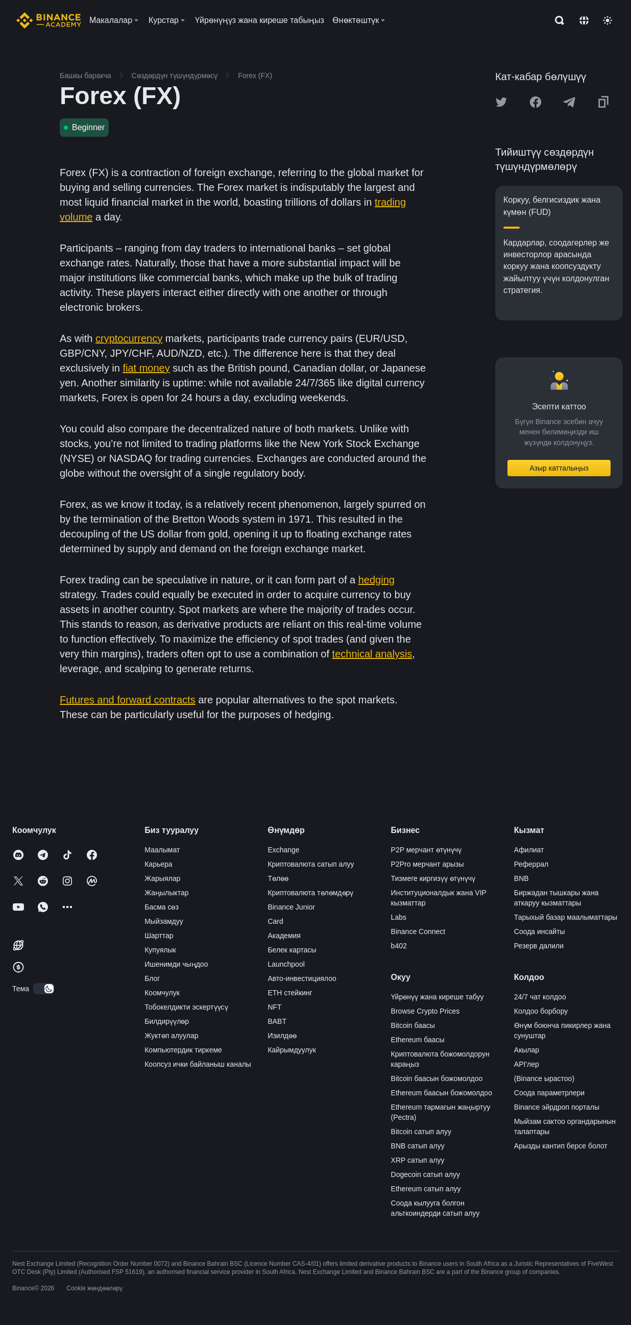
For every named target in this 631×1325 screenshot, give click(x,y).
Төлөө (278, 878)
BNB (521, 878)
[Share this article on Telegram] (569, 102)
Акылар (526, 1050)
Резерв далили (539, 946)
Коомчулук (162, 993)
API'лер (526, 1064)
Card (275, 921)
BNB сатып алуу (418, 1146)
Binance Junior (291, 907)
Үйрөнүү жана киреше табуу (437, 997)
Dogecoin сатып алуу (425, 1174)
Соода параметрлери (549, 1093)
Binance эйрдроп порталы (556, 1107)
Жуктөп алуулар (171, 1036)
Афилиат (529, 850)
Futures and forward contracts (128, 699)
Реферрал (531, 864)
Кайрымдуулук (292, 1050)
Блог (152, 978)
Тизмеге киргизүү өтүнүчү (433, 878)
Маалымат (162, 850)
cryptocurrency (128, 338)
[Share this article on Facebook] (535, 102)
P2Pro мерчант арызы (427, 864)
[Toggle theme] (607, 20)
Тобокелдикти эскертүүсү (186, 1007)
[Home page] (48, 20)
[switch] (44, 988)
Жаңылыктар (166, 893)
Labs (398, 917)
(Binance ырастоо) (544, 1078)
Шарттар (158, 935)
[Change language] (584, 20)
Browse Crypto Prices (425, 1011)
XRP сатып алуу (418, 1160)
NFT (274, 1007)
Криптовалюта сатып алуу (311, 864)
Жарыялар (162, 878)
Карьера (158, 864)
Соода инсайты (539, 931)
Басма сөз (161, 907)
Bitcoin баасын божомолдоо (437, 1078)
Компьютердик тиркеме (183, 1050)
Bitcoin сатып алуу (421, 1131)
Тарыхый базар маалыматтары (565, 917)
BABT (277, 1021)
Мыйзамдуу (163, 921)
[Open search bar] (556, 20)
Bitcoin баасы (413, 1025)
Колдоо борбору (541, 1011)
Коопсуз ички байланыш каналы (197, 1064)
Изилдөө (282, 1036)
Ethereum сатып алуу (426, 1189)
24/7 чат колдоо (540, 997)
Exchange (283, 850)
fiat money (146, 368)
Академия (284, 935)
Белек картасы (292, 950)
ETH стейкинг (290, 993)
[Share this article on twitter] (501, 102)
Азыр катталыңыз (559, 468)
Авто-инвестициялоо (302, 978)
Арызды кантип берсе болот (561, 1146)
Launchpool (286, 964)
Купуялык (160, 950)
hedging (376, 579)
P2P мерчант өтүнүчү (426, 850)
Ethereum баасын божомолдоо (441, 1093)
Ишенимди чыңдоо (176, 964)
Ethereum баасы (418, 1040)
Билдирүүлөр (166, 1021)
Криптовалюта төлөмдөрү (310, 893)
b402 (399, 946)
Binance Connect (418, 931)
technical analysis (372, 653)
